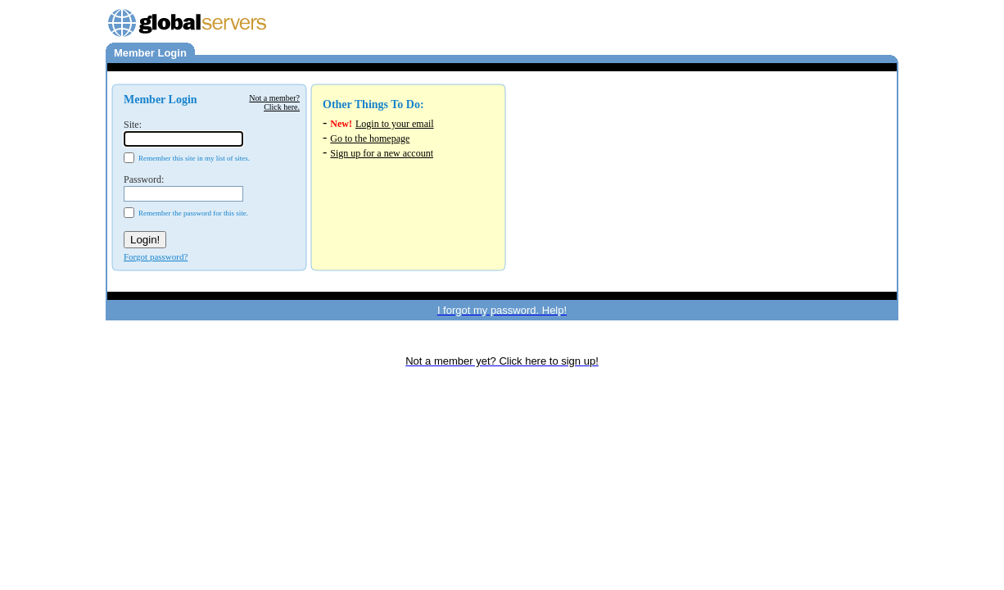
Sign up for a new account (381, 153)
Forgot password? (156, 256)
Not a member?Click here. (274, 102)
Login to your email (394, 123)
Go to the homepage (369, 138)
